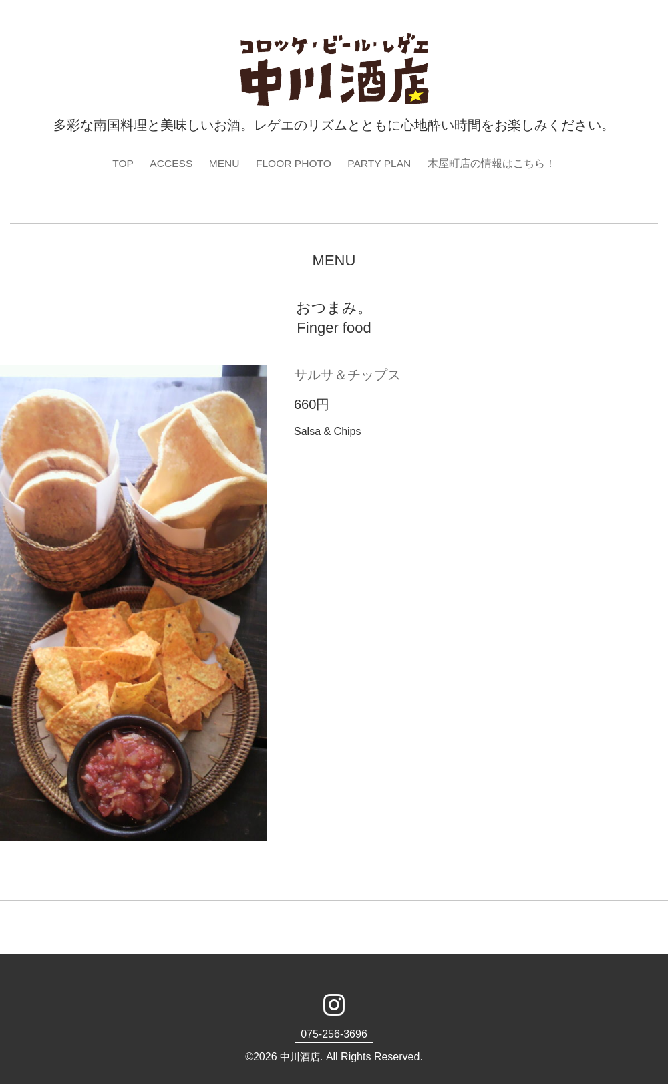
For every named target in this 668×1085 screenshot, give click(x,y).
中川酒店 (300, 1056)
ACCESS (169, 163)
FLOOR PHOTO (294, 163)
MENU (222, 163)
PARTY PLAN (382, 163)
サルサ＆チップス (347, 375)
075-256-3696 (334, 1034)
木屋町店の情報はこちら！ (495, 163)
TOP (120, 163)
